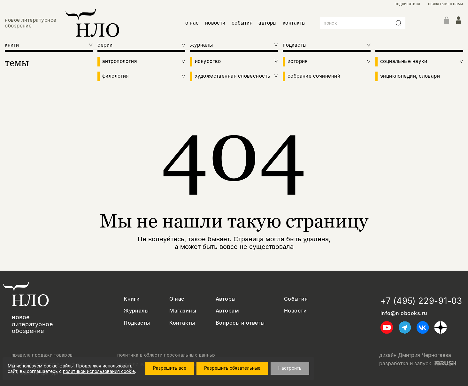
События (296, 299)
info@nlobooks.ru (403, 313)
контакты (294, 23)
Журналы (136, 311)
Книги (132, 299)
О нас (176, 299)
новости (215, 23)
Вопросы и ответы (240, 323)
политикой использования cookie (99, 371)
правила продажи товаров (42, 355)
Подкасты (137, 323)
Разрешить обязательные (232, 368)
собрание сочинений (314, 76)
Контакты (182, 323)
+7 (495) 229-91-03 (421, 301)
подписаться (407, 4)
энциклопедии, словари (410, 76)
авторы (267, 23)
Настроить (290, 368)
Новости (295, 311)
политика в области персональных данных (166, 355)
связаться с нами (445, 4)
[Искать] (399, 23)
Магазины (182, 311)
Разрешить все (169, 368)
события (242, 23)
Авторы (226, 299)
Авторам (227, 311)
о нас (192, 23)
